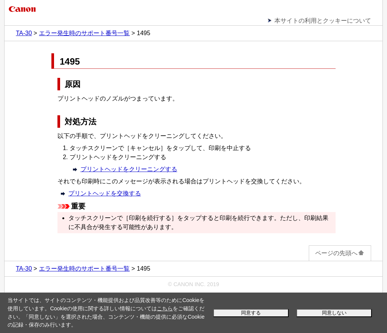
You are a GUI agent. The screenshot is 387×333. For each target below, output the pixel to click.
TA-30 (24, 33)
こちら (165, 308)
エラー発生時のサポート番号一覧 (84, 33)
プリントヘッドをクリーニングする (128, 169)
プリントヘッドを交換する (104, 193)
